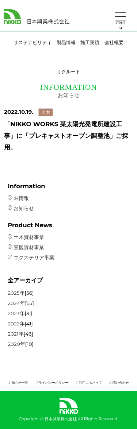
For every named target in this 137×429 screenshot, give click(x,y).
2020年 (16, 344)
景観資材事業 (26, 247)
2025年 (16, 293)
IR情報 (18, 198)
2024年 (16, 303)
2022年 (16, 323)
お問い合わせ (119, 382)
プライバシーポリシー (51, 382)
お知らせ (21, 208)
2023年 (16, 313)
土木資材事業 (26, 237)
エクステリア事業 (31, 257)
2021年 (16, 334)
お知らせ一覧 (18, 382)
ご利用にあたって (89, 382)
